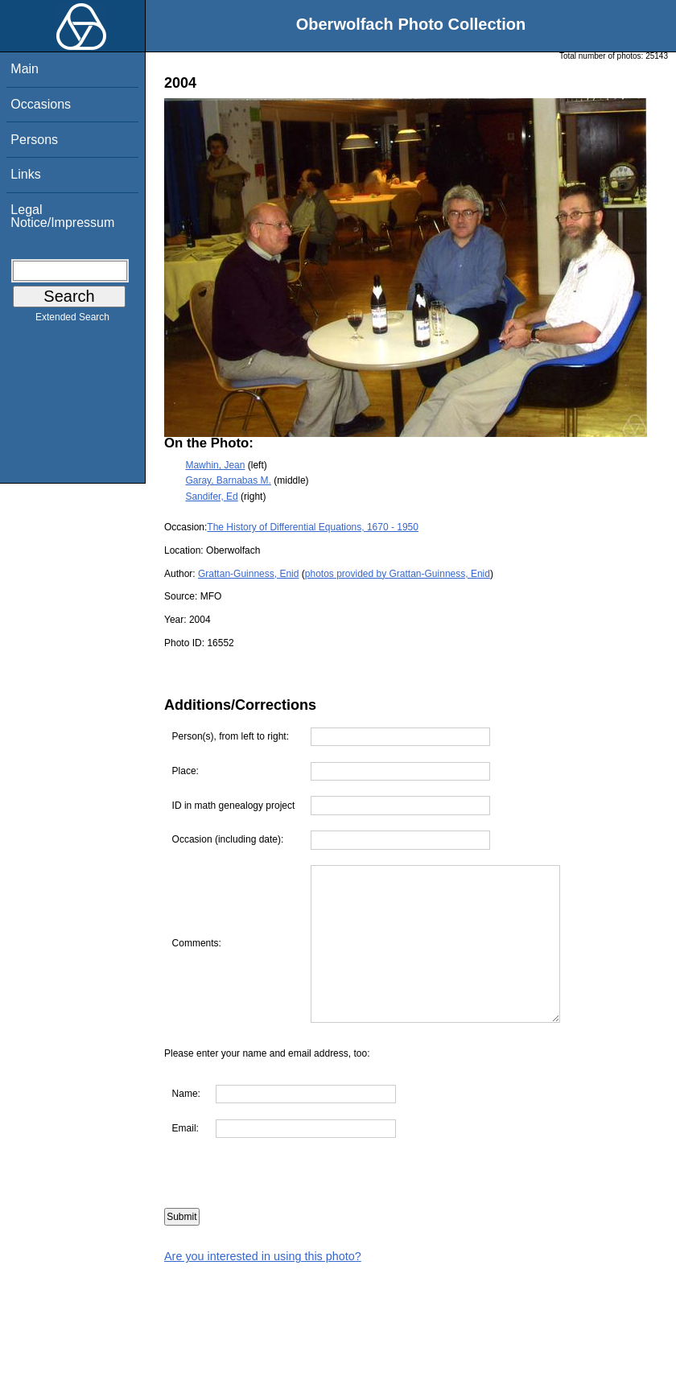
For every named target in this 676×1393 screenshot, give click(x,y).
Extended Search (72, 320)
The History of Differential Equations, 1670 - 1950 (312, 527)
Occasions (40, 104)
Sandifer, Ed (211, 496)
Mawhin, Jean (215, 465)
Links (25, 174)
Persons (34, 139)
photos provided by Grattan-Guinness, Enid (397, 573)
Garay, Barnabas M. (228, 480)
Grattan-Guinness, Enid (248, 573)
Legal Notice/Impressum (62, 216)
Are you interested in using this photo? (262, 1256)
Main (24, 69)
